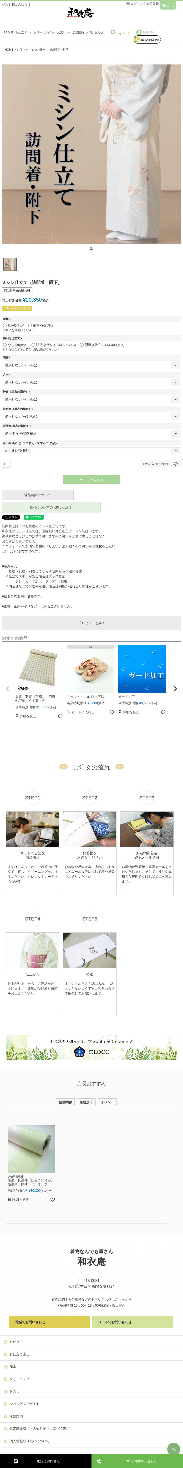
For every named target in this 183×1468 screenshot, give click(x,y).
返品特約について (37, 495)
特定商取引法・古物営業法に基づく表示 (40, 1429)
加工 (13, 1366)
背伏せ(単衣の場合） (17, 426)
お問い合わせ (94, 32)
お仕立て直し (20, 1354)
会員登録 (145, 32)
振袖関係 (65, 1102)
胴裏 (7, 357)
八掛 (7, 375)
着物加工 (86, 1102)
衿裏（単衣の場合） (17, 392)
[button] (7, 689)
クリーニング (45, 32)
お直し (64, 32)
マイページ (120, 32)
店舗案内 (78, 32)
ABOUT (8, 32)
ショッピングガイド (25, 1404)
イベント (107, 1102)
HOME (9, 49)
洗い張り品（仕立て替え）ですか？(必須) (31, 443)
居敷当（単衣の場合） (18, 409)
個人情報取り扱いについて (30, 1441)
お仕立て (23, 32)
